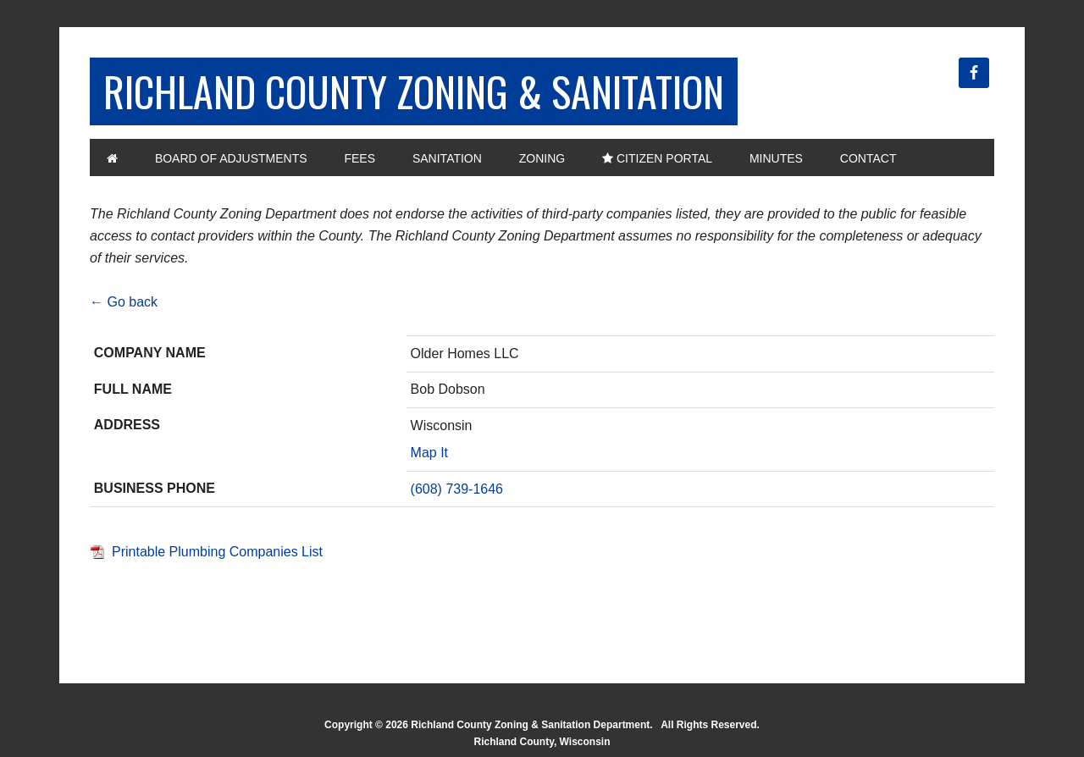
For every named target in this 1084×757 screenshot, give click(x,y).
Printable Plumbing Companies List (217, 551)
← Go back (124, 302)
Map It (429, 452)
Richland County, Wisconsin (541, 742)
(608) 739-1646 (457, 489)
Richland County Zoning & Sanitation (413, 91)
